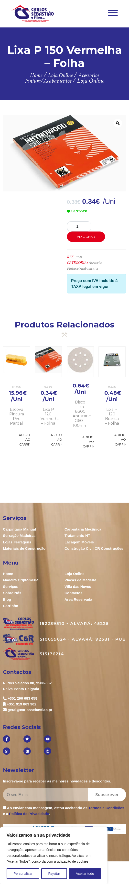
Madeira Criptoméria (20, 580)
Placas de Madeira (80, 580)
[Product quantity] (79, 226)
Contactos (73, 593)
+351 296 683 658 (22, 698)
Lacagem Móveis (79, 542)
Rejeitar (54, 873)
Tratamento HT (77, 535)
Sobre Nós (12, 593)
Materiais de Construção (24, 548)
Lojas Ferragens (17, 542)
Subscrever (107, 794)
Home (8, 574)
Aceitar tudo (85, 873)
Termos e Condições (106, 808)
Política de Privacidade (29, 814)
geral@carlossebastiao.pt (30, 710)
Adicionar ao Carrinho (28, 439)
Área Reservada (78, 599)
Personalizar (22, 873)
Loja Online (74, 574)
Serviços (10, 586)
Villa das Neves (77, 586)
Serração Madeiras (19, 535)
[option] (64, 153)
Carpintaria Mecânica (82, 529)
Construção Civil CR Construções (93, 548)
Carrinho (10, 606)
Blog (7, 599)
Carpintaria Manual (19, 529)
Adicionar (86, 237)
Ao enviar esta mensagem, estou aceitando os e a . (63, 810)
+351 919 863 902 (21, 704)
